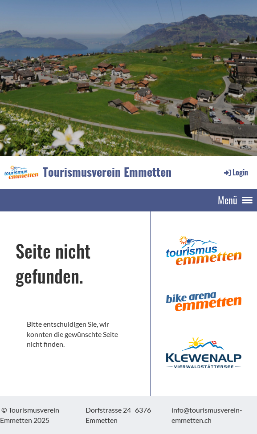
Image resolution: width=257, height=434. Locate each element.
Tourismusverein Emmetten (107, 172)
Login (235, 172)
